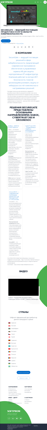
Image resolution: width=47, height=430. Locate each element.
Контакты (27, 403)
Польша (12, 354)
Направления (12, 387)
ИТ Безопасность (12, 389)
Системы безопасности (13, 395)
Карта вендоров (28, 401)
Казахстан (12, 346)
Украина (12, 363)
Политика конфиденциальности (15, 403)
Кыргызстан (13, 349)
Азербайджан (13, 328)
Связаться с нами (23, 378)
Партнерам (28, 387)
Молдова (12, 351)
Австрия (38, 2)
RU (40, 2)
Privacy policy (10, 428)
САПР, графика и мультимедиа (14, 393)
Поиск (35, 2)
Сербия (11, 360)
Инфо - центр (12, 397)
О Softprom (28, 397)
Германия (12, 340)
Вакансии (10, 401)
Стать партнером (28, 389)
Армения (12, 323)
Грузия (11, 337)
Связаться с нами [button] (6, 41)
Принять (36, 425)
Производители (11, 43)
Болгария (12, 331)
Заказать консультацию (23, 372)
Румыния (12, 358)
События (10, 399)
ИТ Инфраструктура (12, 390)
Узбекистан (12, 366)
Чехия (11, 334)
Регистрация (27, 390)
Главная (4, 43)
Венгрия (12, 343)
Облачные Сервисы (12, 392)
